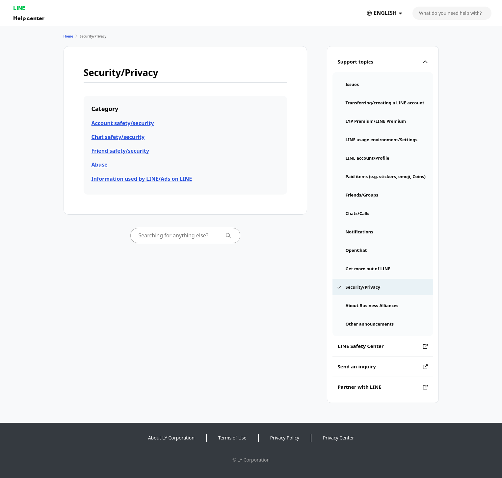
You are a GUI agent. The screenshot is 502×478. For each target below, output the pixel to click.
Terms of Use (232, 438)
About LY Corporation (171, 438)
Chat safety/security (118, 137)
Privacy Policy (284, 438)
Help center (28, 17)
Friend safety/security (120, 150)
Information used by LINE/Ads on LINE (142, 178)
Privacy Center (338, 438)
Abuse (100, 164)
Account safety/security (123, 123)
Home (68, 36)
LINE (19, 7)
